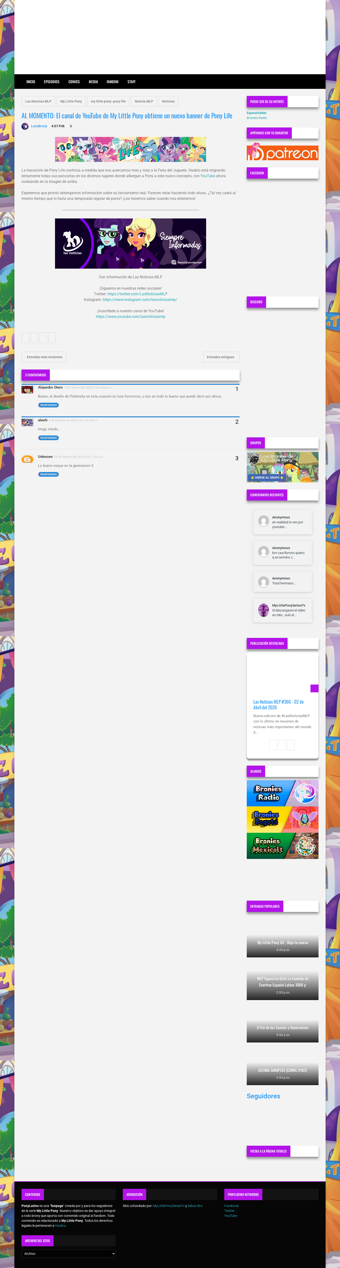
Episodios (52, 81)
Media (93, 81)
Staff (132, 81)
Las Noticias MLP (38, 101)
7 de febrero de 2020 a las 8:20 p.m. (88, 387)
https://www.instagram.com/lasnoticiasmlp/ (140, 299)
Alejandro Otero (50, 387)
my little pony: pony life (108, 101)
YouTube (207, 176)
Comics (74, 81)
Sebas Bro (195, 1206)
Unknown (45, 457)
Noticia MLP (144, 101)
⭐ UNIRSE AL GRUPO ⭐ (267, 477)
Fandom (113, 81)
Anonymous (281, 517)
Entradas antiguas (221, 357)
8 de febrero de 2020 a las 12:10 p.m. (73, 420)
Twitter (229, 1211)
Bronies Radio (257, 118)
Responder (48, 405)
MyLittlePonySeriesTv (288, 605)
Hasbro (60, 1225)
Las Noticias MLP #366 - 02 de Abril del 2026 (278, 704)
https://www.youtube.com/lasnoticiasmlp (130, 316)
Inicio (30, 81)
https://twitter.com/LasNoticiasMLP (137, 294)
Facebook (231, 1206)
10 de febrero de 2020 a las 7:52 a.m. (79, 457)
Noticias (168, 101)
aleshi (42, 420)
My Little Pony (71, 101)
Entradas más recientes (44, 357)
